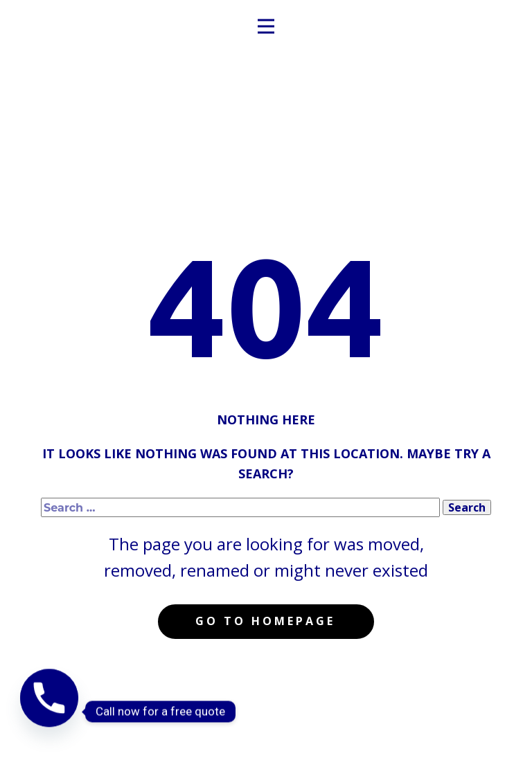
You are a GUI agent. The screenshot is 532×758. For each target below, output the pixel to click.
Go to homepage (265, 621)
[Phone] (49, 712)
